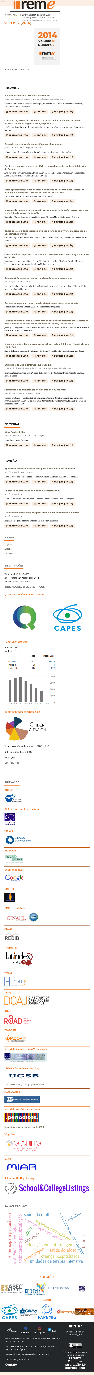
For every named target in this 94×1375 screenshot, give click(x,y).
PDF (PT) (41, 111)
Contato (11, 1364)
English (8, 544)
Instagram (39, 1331)
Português (9, 553)
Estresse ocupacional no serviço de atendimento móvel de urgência (41, 303)
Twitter (53, 1331)
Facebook (26, 1331)
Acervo (17, 15)
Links (12, 1331)
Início (7, 15)
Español (8, 548)
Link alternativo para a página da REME (24, 1084)
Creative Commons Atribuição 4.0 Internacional (75, 1363)
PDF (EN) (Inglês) (63, 111)
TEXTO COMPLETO (18, 111)
